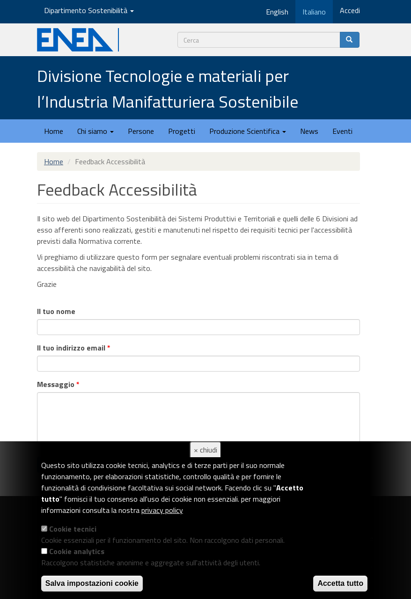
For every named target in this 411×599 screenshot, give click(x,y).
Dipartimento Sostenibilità (89, 10)
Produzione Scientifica (247, 131)
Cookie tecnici (72, 528)
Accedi (350, 10)
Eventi (342, 131)
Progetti (181, 131)
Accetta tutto (340, 583)
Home (53, 131)
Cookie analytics (76, 551)
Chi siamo (95, 131)
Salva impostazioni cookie (92, 583)
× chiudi (205, 449)
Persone (141, 131)
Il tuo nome (56, 311)
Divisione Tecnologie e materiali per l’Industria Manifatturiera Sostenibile (167, 88)
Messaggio (58, 384)
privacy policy (162, 510)
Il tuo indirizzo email (73, 347)
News (309, 131)
